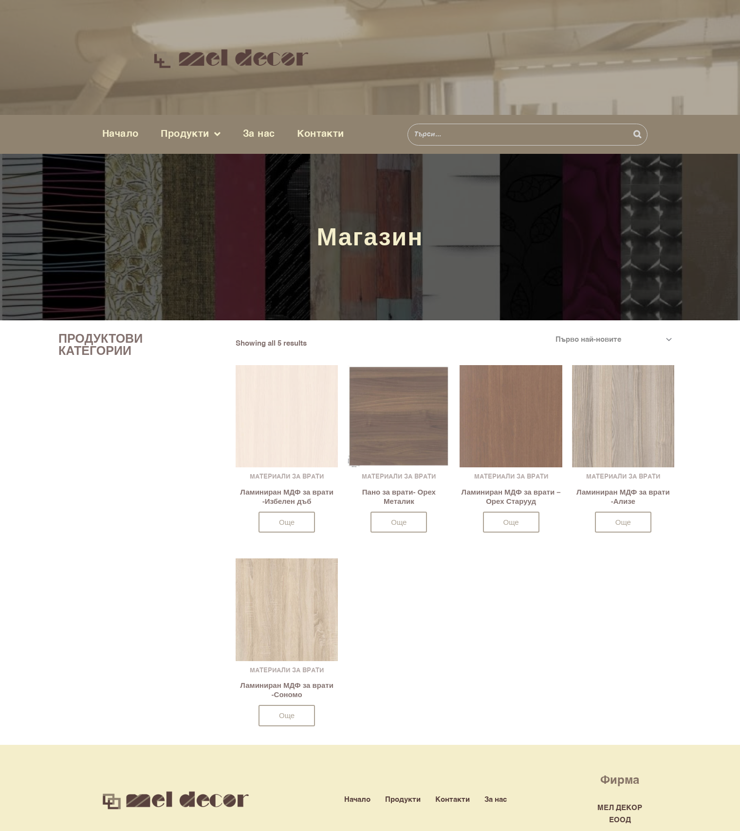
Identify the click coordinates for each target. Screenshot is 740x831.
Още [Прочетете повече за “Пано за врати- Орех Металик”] (399, 522)
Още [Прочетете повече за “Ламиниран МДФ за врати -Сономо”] (287, 715)
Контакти (320, 134)
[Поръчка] (612, 339)
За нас (259, 134)
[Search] (637, 134)
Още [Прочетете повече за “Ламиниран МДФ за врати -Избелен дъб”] (287, 522)
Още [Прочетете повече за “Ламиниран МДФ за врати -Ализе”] (623, 522)
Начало (120, 134)
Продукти (191, 134)
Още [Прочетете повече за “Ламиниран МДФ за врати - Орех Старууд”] (511, 522)
